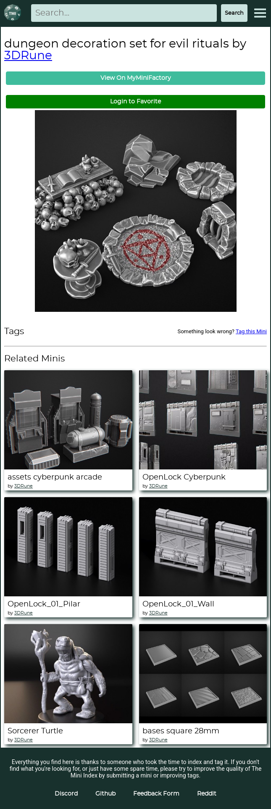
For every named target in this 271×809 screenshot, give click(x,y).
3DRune (28, 56)
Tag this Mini (251, 331)
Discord (66, 794)
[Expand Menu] (260, 13)
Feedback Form (156, 794)
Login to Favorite (135, 102)
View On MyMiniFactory (135, 78)
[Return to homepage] (14, 13)
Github (105, 794)
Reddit (206, 794)
